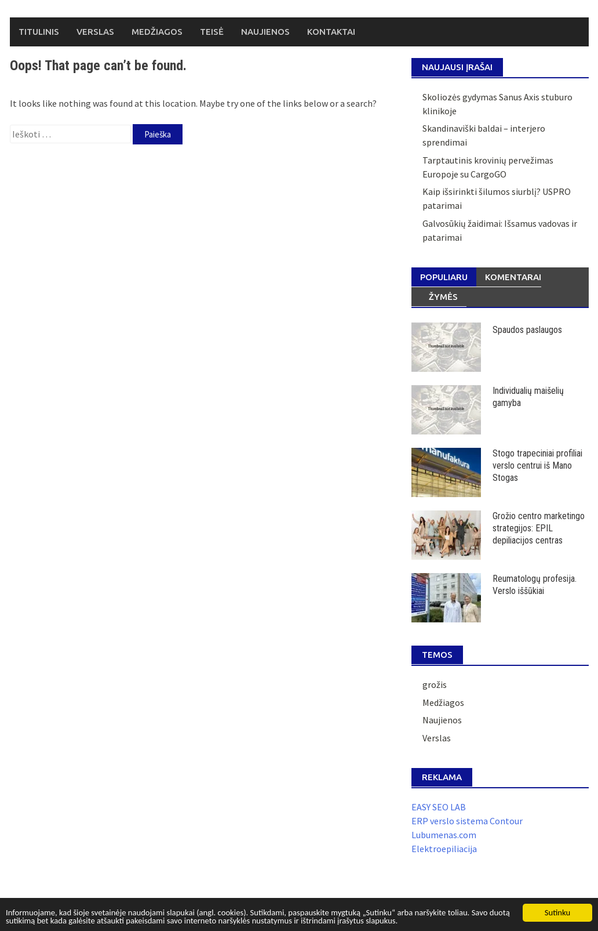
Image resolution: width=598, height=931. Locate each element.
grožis (434, 684)
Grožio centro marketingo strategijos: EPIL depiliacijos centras (539, 528)
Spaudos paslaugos (527, 329)
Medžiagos (157, 32)
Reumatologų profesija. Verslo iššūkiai (535, 584)
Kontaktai (331, 32)
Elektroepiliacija (444, 848)
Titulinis (39, 32)
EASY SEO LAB (438, 807)
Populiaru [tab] (444, 277)
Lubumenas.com (443, 835)
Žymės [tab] (443, 297)
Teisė (212, 32)
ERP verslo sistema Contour (467, 821)
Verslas (95, 32)
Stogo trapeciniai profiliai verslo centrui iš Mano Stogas (537, 465)
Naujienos (265, 32)
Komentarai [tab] (513, 277)
